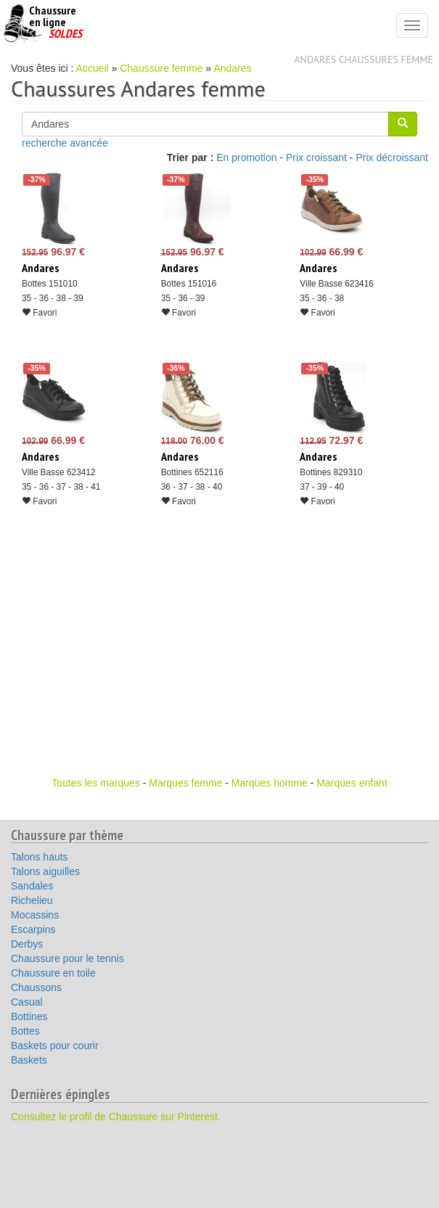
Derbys (27, 944)
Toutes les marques (95, 783)
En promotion (246, 157)
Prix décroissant (392, 157)
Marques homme (269, 783)
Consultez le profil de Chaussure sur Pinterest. (116, 1116)
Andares (232, 68)
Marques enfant (351, 783)
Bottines (29, 1016)
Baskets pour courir (55, 1045)
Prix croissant (316, 157)
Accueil (92, 68)
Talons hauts (39, 857)
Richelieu (32, 900)
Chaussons (36, 987)
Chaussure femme (161, 68)
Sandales (32, 886)
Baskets (29, 1060)
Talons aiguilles (45, 871)
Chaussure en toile (53, 973)
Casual (27, 1002)
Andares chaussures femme (363, 59)
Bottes (25, 1031)
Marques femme (185, 783)
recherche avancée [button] (65, 143)
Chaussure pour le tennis (67, 958)
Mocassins (35, 915)
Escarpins (33, 929)
